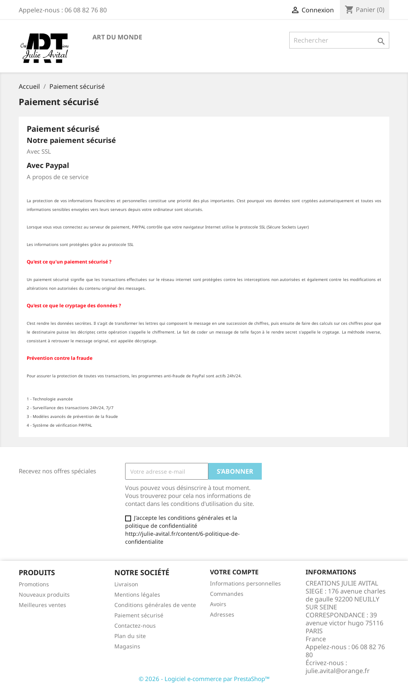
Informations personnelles (245, 583)
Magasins (127, 646)
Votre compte (234, 572)
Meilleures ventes (42, 605)
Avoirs (218, 604)
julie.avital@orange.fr (338, 670)
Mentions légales (137, 594)
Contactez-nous (135, 625)
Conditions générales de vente (155, 605)
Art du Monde (117, 37)
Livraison (126, 584)
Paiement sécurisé (138, 615)
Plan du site (130, 636)
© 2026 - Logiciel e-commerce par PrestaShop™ (204, 679)
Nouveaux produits (44, 594)
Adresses (222, 614)
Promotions (34, 584)
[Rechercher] (339, 40)
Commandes (226, 593)
